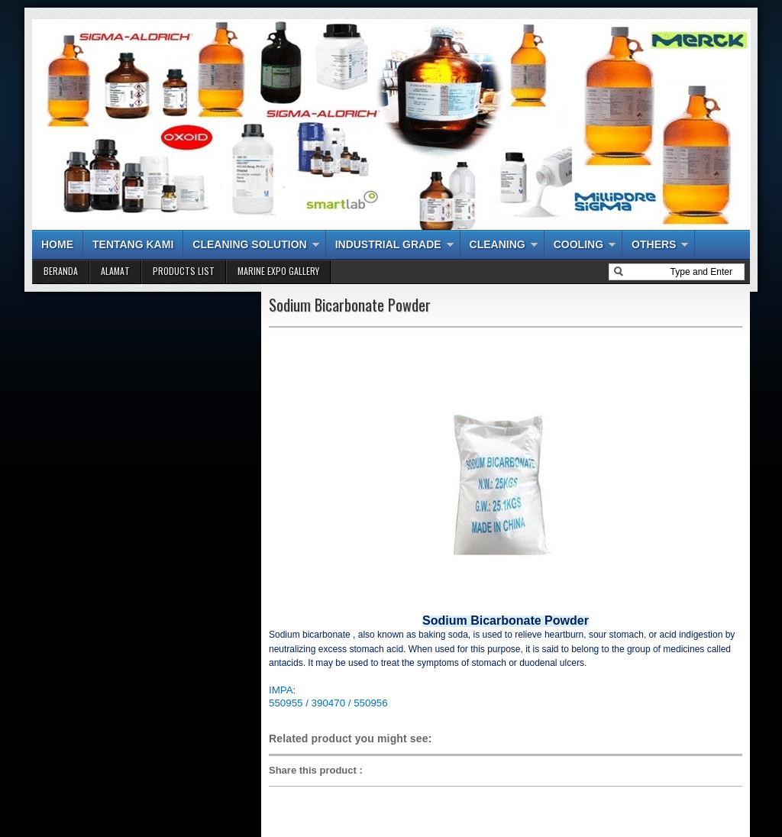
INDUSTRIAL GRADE (388, 244)
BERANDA (61, 270)
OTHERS (654, 244)
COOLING (578, 244)
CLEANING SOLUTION (249, 244)
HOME (57, 244)
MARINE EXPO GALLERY (278, 270)
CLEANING (497, 244)
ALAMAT (115, 270)
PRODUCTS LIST (184, 270)
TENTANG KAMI (132, 244)
